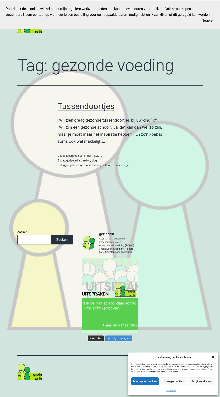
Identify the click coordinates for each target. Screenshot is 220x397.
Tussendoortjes (86, 106)
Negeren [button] (208, 20)
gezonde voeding (90, 165)
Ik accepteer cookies (145, 381)
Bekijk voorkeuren (201, 381)
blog (94, 160)
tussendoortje (120, 165)
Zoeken (22, 232)
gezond (74, 165)
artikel (86, 160)
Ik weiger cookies (174, 381)
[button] (213, 357)
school (106, 165)
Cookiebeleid (171, 390)
